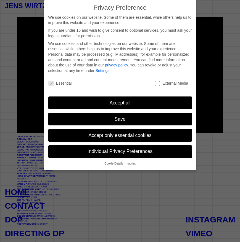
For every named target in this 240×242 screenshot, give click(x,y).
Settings (103, 70)
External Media (171, 83)
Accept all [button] (120, 103)
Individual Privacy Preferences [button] (120, 151)
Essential (60, 83)
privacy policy (116, 65)
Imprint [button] (131, 163)
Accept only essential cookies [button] (120, 135)
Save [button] (120, 119)
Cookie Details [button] (114, 163)
